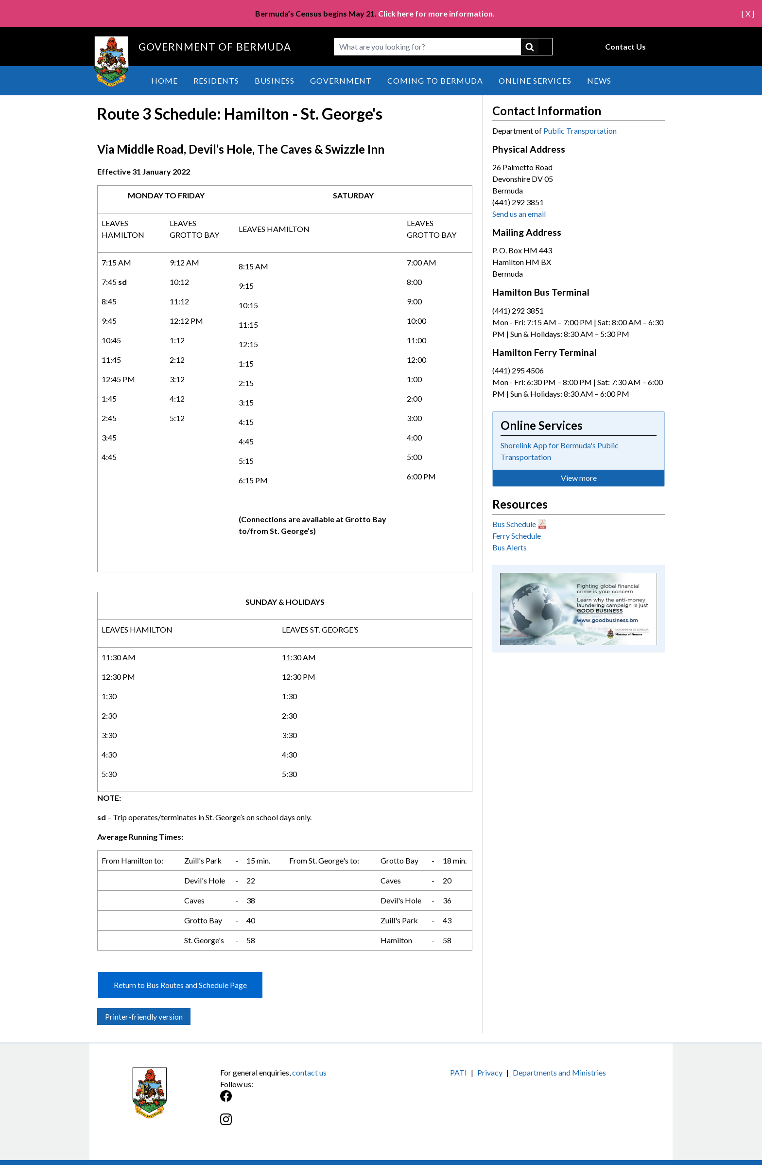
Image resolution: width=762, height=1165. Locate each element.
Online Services (535, 80)
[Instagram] (300, 1124)
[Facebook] (300, 1101)
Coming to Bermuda (435, 80)
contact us (309, 1072)
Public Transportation (580, 130)
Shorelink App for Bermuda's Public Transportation (560, 451)
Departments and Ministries (559, 1072)
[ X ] (748, 13)
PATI (458, 1072)
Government (341, 80)
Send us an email (519, 213)
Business (274, 80)
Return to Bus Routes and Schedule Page (180, 984)
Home (164, 80)
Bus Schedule (514, 524)
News (599, 80)
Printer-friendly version (144, 1016)
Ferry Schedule (516, 535)
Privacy (489, 1072)
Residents (216, 80)
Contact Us (625, 46)
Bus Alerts (509, 547)
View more (579, 477)
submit (537, 46)
